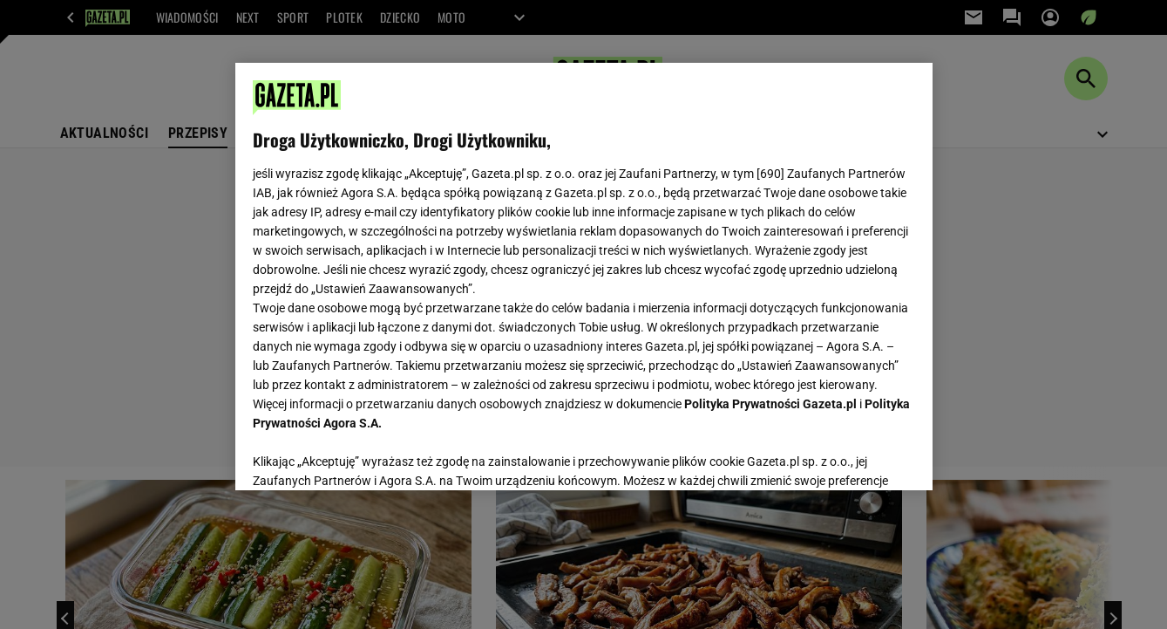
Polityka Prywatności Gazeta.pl (770, 404)
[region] (584, 276)
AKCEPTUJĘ (855, 456)
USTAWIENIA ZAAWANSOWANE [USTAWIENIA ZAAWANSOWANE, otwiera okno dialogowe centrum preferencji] (366, 455)
